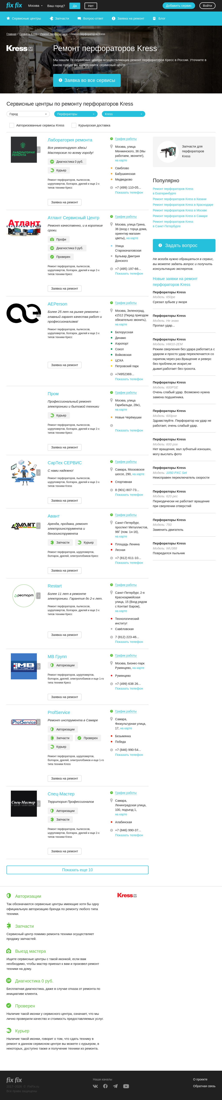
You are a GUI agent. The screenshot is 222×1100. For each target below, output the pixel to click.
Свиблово (122, 168)
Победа (120, 741)
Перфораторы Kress (169, 292)
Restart (55, 586)
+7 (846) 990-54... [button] (128, 750)
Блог (161, 18)
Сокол (119, 349)
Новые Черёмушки (128, 417)
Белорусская (124, 332)
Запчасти (62, 18)
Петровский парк (127, 366)
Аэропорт (122, 343)
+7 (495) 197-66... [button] (128, 268)
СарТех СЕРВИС (65, 462)
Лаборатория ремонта (70, 140)
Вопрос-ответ (93, 18)
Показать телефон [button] (129, 192)
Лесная (120, 550)
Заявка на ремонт (130, 18)
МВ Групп (57, 656)
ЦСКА (119, 360)
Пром (53, 393)
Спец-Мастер (61, 793)
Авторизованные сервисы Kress (40, 125)
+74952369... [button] (124, 374)
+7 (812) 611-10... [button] (128, 558)
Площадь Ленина (127, 544)
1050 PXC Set (176, 473)
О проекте (200, 1079)
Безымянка (123, 736)
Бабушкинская (125, 174)
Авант (54, 516)
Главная (11, 34)
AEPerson (57, 304)
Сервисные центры (26, 18)
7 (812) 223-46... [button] (127, 637)
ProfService (59, 712)
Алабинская (123, 822)
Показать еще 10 (77, 870)
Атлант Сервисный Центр (73, 217)
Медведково (123, 179)
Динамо (120, 338)
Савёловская (124, 629)
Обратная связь (204, 1086)
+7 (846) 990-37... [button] (128, 830)
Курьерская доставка (94, 125)
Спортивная (123, 482)
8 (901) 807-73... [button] (127, 490)
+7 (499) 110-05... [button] (128, 187)
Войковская (123, 355)
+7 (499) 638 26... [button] (128, 683)
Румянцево (123, 675)
